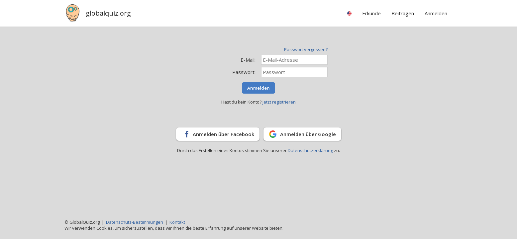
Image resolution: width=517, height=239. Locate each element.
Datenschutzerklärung (311, 150)
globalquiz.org (108, 13)
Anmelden (258, 88)
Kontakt (177, 222)
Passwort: (244, 72)
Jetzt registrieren (279, 102)
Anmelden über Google (308, 134)
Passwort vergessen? (306, 49)
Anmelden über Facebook (223, 134)
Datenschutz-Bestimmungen (134, 222)
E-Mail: (248, 59)
